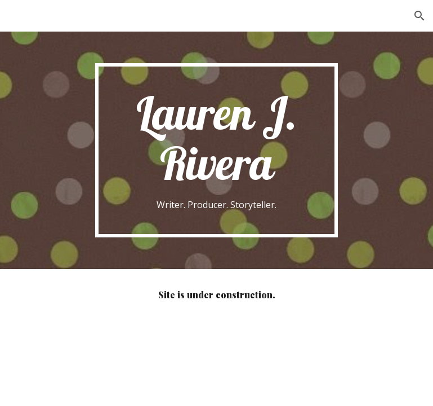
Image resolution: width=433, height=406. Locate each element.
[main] (216, 150)
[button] (419, 15)
